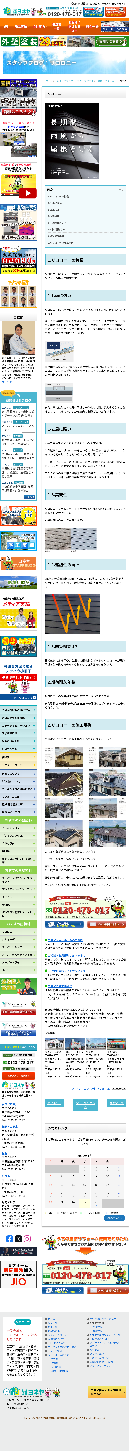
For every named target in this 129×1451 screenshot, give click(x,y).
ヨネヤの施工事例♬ (60, 986)
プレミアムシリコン (13, 835)
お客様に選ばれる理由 (74, 26)
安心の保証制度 (11, 741)
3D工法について (11, 781)
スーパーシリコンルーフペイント (18, 428)
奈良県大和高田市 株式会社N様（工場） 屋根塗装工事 (18, 456)
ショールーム (9, 748)
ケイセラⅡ (8, 897)
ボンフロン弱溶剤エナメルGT (17, 914)
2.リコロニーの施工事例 (60, 242)
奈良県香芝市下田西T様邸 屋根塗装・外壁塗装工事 (18, 488)
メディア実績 (55, 1351)
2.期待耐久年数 (56, 236)
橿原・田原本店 (59, 1371)
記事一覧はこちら (85, 1105)
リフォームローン (12, 765)
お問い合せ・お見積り (18, 1076)
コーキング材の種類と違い (17, 789)
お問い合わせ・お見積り (103, 1361)
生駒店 (54, 1363)
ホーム (51, 1319)
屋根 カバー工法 (11, 812)
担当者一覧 (56, 26)
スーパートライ (11, 962)
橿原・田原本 (10, 1127)
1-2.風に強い (55, 209)
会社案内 (39, 26)
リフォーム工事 (11, 796)
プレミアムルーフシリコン (17, 889)
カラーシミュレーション (16, 725)
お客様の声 (54, 1331)
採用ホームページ (99, 1357)
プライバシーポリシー (101, 1365)
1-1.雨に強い (55, 203)
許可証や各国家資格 (13, 718)
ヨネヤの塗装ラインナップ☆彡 (66, 971)
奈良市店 (56, 1367)
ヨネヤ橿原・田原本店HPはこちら (106, 1392)
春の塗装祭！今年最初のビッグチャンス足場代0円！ (18, 413)
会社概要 (94, 1349)
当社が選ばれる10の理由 (16, 710)
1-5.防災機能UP (56, 229)
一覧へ (28, 496)
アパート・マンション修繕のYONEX (105, 1344)
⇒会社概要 (8, 382)
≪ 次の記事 (54, 1103)
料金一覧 (92, 26)
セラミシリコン (11, 828)
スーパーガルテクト (13, 947)
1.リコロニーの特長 (58, 196)
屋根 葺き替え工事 (12, 804)
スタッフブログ (79, 1089)
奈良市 (6, 1176)
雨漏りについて (11, 773)
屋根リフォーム (100, 1089)
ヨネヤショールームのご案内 (65, 940)
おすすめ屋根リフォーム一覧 (105, 1335)
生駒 (4, 1153)
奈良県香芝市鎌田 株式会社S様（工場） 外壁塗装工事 (18, 442)
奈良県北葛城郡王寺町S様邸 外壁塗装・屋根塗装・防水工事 (18, 472)
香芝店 (54, 1359)
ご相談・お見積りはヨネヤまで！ (68, 955)
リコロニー (8, 931)
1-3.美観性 (53, 216)
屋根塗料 (97, 1331)
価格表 (6, 757)
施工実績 (21, 26)
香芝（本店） (10, 1104)
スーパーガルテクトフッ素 (17, 954)
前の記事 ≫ (117, 1103)
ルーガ (6, 970)
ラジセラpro (9, 843)
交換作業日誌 (9, 733)
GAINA (6, 851)
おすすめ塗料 (97, 1323)
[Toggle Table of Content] (119, 190)
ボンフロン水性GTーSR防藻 (17, 860)
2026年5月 (113, 1217)
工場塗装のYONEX (99, 1339)
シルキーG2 (8, 939)
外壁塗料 (97, 1327)
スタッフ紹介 (97, 1353)
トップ (6, 26)
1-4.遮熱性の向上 (57, 222)
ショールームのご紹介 (115, 26)
